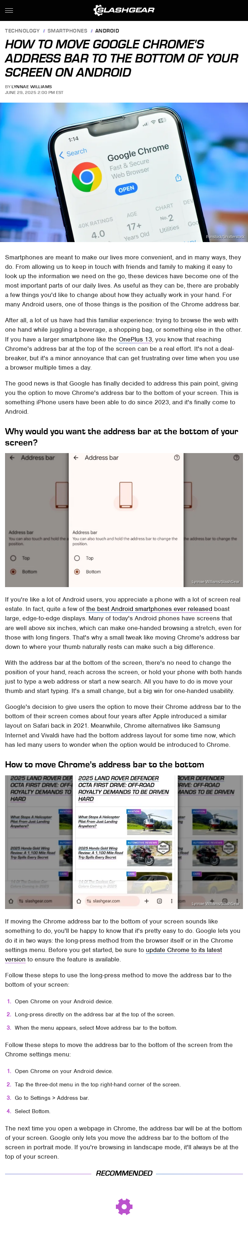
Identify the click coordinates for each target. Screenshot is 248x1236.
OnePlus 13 (135, 339)
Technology (22, 31)
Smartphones (68, 31)
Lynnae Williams (32, 86)
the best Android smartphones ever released (149, 609)
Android (107, 31)
